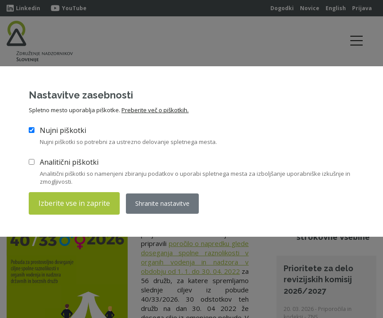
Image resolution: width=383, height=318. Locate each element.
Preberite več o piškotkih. (155, 110)
